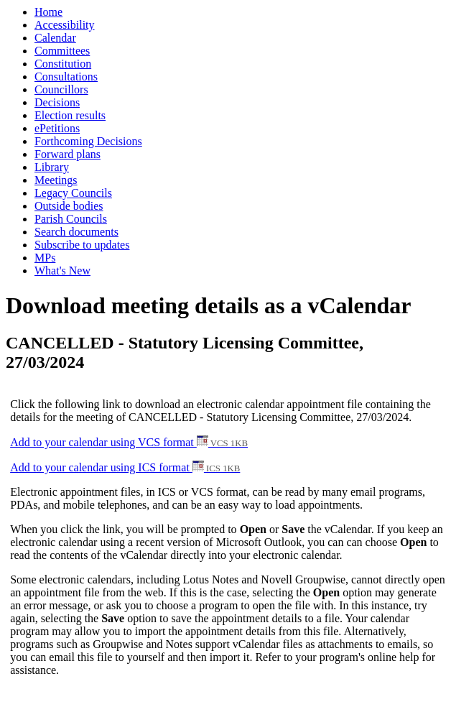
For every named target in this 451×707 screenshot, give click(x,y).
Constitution (62, 63)
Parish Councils (70, 219)
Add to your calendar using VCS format (129, 442)
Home (48, 12)
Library (51, 167)
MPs (44, 257)
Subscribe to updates (81, 245)
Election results (70, 115)
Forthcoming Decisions (88, 141)
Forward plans (67, 154)
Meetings (56, 180)
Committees (62, 51)
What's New (62, 270)
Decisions (57, 102)
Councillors (61, 89)
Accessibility (64, 25)
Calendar (55, 38)
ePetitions (57, 128)
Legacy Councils (73, 193)
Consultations (66, 76)
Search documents (76, 232)
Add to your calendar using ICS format (125, 467)
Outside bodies (68, 206)
